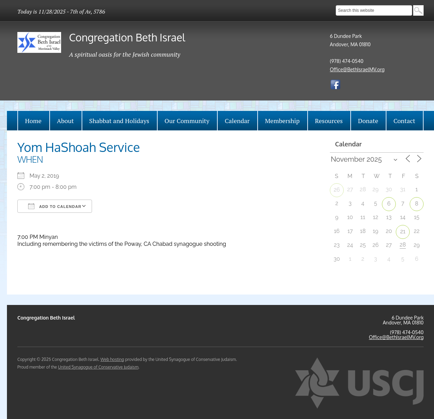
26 (337, 189)
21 (402, 231)
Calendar (237, 120)
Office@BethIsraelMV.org (357, 69)
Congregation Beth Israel (127, 37)
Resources (329, 120)
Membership (282, 120)
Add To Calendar (54, 206)
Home (33, 120)
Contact (404, 120)
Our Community (187, 120)
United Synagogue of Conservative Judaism (98, 367)
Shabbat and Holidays (119, 120)
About (65, 120)
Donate (368, 120)
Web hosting (112, 359)
